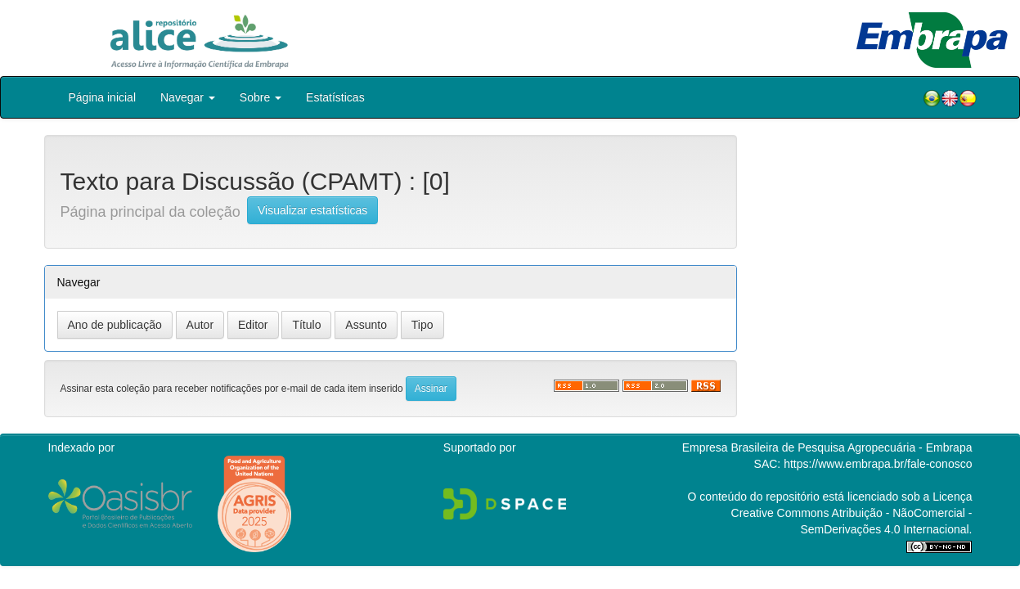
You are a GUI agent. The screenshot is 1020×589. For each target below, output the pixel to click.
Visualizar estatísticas (312, 210)
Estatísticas (335, 97)
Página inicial (103, 97)
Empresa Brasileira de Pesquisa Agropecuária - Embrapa (827, 447)
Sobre (260, 97)
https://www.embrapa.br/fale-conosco (878, 463)
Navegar (187, 97)
